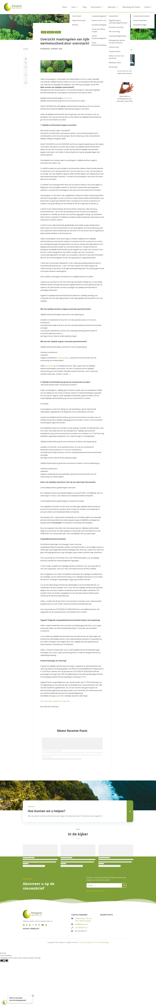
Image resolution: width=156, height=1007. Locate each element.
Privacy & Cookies (85, 942)
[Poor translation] (5, 960)
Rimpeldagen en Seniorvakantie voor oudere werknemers (124, 70)
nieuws (58, 32)
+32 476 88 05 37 (81, 928)
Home (43, 32)
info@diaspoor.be (81, 924)
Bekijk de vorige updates (95, 891)
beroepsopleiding (62, 358)
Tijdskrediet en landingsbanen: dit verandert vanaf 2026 (125, 98)
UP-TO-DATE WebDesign (100, 942)
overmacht (68, 98)
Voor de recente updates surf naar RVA (55, 701)
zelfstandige (51, 366)
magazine (50, 32)
